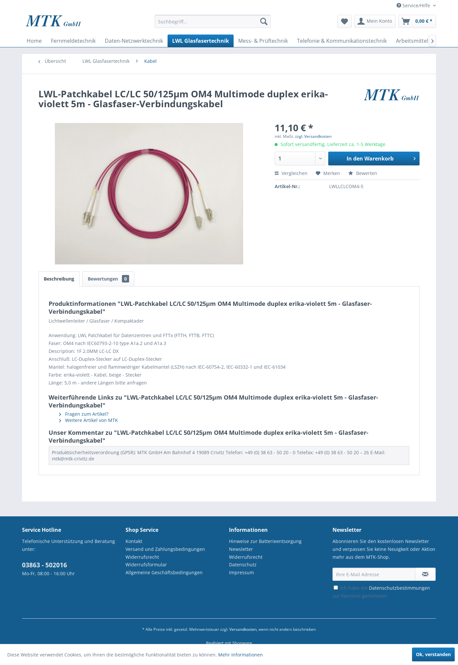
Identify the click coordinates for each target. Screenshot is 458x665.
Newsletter (241, 549)
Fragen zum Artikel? (83, 414)
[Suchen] (264, 21)
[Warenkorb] (417, 21)
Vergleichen (291, 173)
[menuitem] (213, 24)
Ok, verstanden (433, 654)
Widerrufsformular (146, 564)
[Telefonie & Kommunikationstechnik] (341, 41)
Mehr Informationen (240, 655)
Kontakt (134, 541)
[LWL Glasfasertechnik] (201, 41)
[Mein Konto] (375, 21)
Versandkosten (243, 629)
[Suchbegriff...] (213, 21)
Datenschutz (243, 564)
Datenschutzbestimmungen (399, 588)
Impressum (241, 572)
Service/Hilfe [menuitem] (414, 5)
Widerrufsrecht (142, 557)
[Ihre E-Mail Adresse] (373, 574)
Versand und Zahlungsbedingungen (165, 549)
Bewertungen (108, 279)
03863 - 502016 (44, 565)
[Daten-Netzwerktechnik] (134, 41)
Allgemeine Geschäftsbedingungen (164, 572)
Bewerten (362, 173)
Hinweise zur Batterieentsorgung (265, 541)
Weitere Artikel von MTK (88, 420)
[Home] (34, 41)
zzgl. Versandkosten (313, 136)
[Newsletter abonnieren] (425, 574)
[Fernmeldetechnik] (73, 41)
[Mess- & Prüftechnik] (263, 41)
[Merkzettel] (344, 21)
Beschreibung (59, 279)
